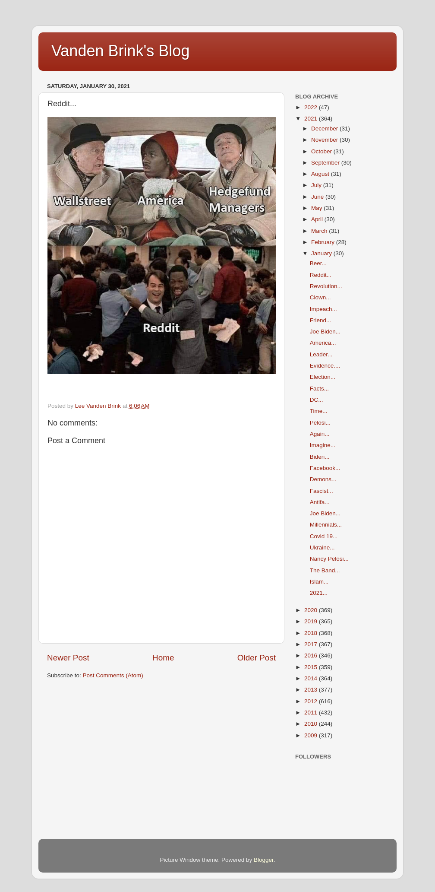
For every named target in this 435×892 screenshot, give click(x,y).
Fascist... (321, 491)
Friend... (320, 320)
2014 (311, 678)
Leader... (321, 354)
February (323, 242)
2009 (311, 735)
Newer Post (68, 657)
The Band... (325, 570)
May (317, 208)
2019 (311, 621)
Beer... (318, 263)
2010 (311, 724)
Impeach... (323, 309)
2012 (311, 701)
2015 (311, 667)
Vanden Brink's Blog (120, 51)
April (318, 219)
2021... (319, 593)
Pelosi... (320, 422)
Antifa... (320, 502)
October (322, 151)
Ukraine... (322, 547)
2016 (311, 655)
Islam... (319, 581)
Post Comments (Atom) (113, 675)
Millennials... (326, 524)
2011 (311, 712)
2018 (311, 633)
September (326, 162)
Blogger (264, 860)
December (325, 128)
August (321, 174)
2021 (311, 118)
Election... (322, 377)
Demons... (323, 479)
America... (323, 343)
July (317, 185)
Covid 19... (324, 536)
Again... (320, 434)
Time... (319, 411)
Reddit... (320, 275)
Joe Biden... (325, 331)
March (320, 231)
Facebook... (325, 468)
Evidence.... (325, 365)
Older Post (256, 657)
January (322, 253)
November (325, 139)
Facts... (319, 388)
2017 (311, 644)
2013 (311, 689)
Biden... (320, 457)
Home (163, 657)
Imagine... (322, 445)
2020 (311, 610)
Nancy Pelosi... (329, 559)
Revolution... (326, 286)
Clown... (320, 297)
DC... (316, 400)
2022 (311, 107)
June (318, 197)
